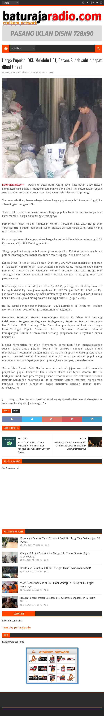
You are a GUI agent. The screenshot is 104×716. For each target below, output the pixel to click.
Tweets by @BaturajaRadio (16, 627)
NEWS (15, 411)
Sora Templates (47, 712)
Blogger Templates (66, 712)
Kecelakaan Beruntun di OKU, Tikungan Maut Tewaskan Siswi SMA (55, 568)
